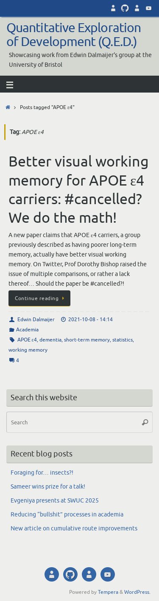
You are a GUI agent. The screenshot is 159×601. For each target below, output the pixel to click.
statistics (122, 339)
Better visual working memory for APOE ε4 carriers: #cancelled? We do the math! (78, 190)
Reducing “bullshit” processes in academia (67, 514)
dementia (50, 339)
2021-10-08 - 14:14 (90, 319)
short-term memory (87, 339)
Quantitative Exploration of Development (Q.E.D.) (73, 35)
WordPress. (137, 592)
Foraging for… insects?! (42, 472)
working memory (27, 350)
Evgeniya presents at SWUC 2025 (55, 500)
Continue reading (41, 298)
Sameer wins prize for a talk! (48, 486)
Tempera (108, 592)
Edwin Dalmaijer (36, 319)
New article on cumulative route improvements (74, 528)
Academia (27, 329)
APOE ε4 (27, 339)
